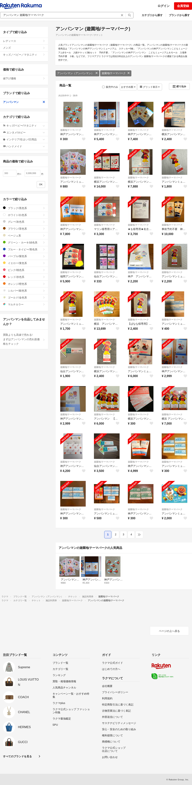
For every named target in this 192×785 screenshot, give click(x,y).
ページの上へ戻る (169, 630)
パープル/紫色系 (24, 256)
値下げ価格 (24, 78)
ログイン (164, 5)
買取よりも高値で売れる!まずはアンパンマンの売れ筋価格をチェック (24, 339)
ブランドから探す (179, 15)
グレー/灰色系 (24, 221)
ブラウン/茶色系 (24, 228)
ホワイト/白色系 (24, 215)
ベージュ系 (24, 235)
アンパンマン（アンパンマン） (77, 73)
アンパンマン (24, 101)
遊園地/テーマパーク (116, 73)
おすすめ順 (128, 87)
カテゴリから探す (152, 15)
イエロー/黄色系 (24, 263)
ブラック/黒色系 (24, 208)
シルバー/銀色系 (24, 290)
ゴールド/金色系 (24, 297)
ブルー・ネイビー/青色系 (24, 249)
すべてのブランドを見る (17, 756)
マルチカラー (24, 304)
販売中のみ (110, 87)
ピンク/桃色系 (24, 270)
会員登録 (183, 5)
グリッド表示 (150, 87)
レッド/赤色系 (24, 276)
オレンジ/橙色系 (24, 283)
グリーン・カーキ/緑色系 (24, 242)
